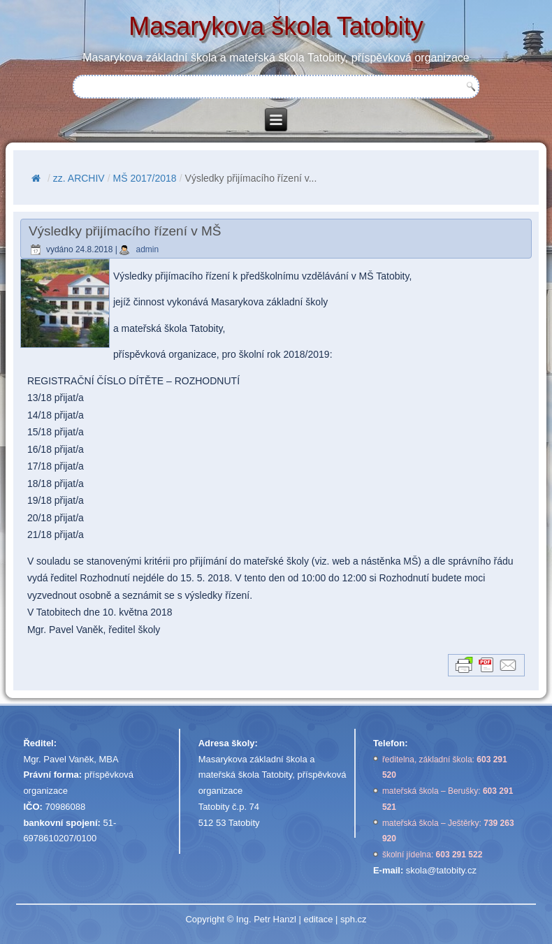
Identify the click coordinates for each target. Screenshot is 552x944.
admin (147, 249)
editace (318, 919)
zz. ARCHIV (79, 178)
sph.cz (353, 919)
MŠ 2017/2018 (145, 178)
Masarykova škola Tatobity (276, 26)
